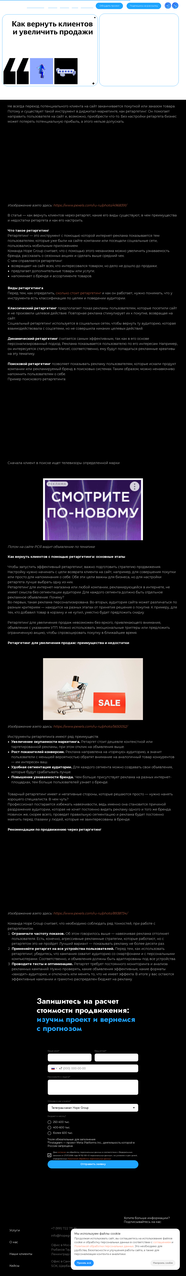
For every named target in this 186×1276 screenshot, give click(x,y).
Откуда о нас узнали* (59, 1101)
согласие (62, 1152)
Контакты (87, 5)
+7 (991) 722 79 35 (64, 1228)
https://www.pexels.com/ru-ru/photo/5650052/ (90, 727)
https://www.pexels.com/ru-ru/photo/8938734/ (90, 913)
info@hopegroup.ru (66, 1235)
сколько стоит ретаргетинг (78, 293)
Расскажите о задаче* (59, 1076)
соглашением (162, 1242)
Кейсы (64, 5)
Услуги (52, 5)
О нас (13, 1242)
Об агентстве (36, 5)
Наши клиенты (20, 1254)
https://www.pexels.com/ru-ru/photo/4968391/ (90, 205)
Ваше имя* (53, 1050)
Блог (75, 5)
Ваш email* (100, 1050)
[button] (144, 6)
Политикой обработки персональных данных (89, 1159)
